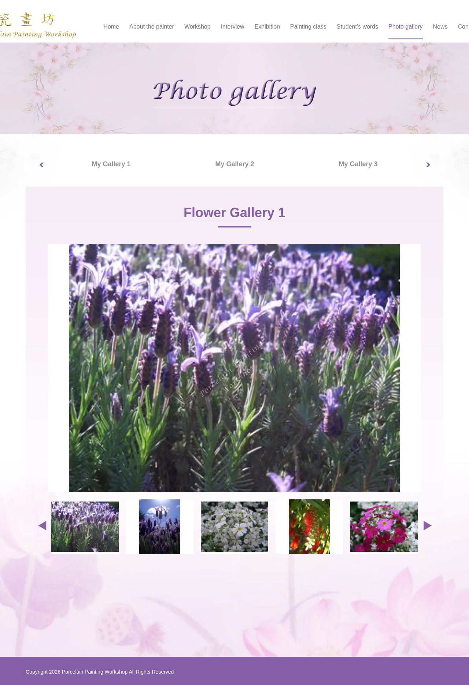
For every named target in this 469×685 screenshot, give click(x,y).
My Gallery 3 (358, 164)
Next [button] (432, 169)
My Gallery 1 (111, 164)
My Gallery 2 (234, 164)
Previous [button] (45, 169)
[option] (111, 164)
